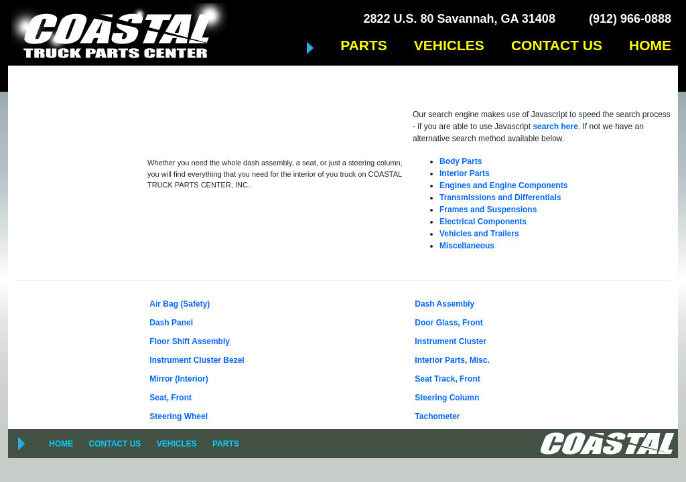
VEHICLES (449, 45)
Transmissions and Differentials (500, 197)
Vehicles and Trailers (479, 233)
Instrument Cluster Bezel (196, 360)
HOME (650, 45)
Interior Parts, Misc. (452, 360)
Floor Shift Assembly (189, 341)
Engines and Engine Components (503, 185)
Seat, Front (170, 397)
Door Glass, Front (448, 322)
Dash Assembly (444, 304)
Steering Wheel (178, 416)
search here (555, 126)
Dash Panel (171, 322)
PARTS (363, 45)
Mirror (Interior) (178, 379)
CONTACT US (556, 45)
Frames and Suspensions (488, 209)
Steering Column (447, 397)
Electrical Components (483, 221)
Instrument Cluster (450, 341)
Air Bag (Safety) (179, 304)
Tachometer (437, 416)
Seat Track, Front (447, 379)
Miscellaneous (466, 245)
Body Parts (460, 161)
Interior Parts (464, 173)
